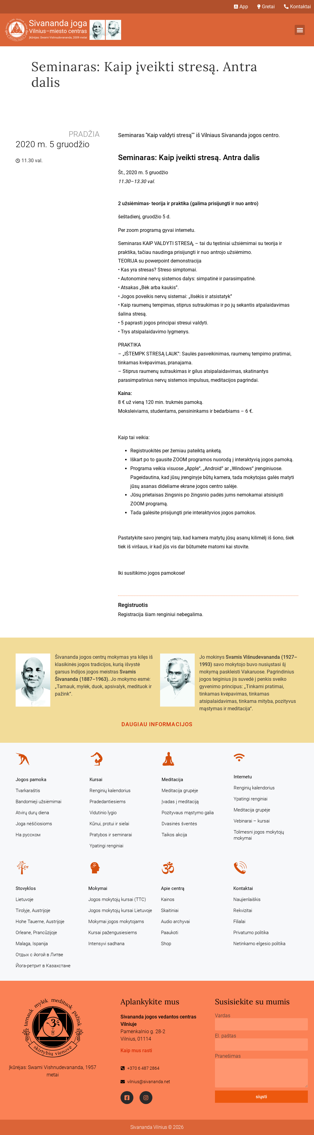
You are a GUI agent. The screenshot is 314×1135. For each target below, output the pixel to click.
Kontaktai (243, 888)
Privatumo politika (251, 932)
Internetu (243, 777)
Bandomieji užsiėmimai (38, 801)
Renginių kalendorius (110, 790)
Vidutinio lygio (103, 812)
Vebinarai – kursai (252, 821)
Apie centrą (172, 888)
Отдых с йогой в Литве (39, 954)
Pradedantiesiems (108, 801)
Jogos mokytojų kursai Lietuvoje (120, 910)
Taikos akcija (174, 835)
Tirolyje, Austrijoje (33, 910)
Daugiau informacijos (157, 724)
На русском (28, 835)
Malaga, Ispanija (32, 943)
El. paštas (225, 1035)
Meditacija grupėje (180, 790)
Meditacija (172, 779)
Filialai (239, 921)
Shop (166, 943)
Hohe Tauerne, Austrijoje (40, 921)
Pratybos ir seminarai (111, 835)
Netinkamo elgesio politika (259, 943)
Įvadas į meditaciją (180, 801)
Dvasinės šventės (179, 823)
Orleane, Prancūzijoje (36, 932)
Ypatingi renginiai (106, 846)
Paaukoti (169, 932)
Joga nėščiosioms (34, 823)
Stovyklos (26, 888)
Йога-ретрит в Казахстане (43, 965)
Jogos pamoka (31, 779)
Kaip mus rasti (136, 1050)
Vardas (222, 1015)
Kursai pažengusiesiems (112, 932)
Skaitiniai (169, 910)
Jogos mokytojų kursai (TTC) (117, 899)
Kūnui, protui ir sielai (109, 823)
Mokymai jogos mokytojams (116, 921)
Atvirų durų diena (32, 812)
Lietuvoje (24, 899)
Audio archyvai (175, 921)
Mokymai (97, 888)
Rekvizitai (242, 910)
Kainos (167, 899)
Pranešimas (228, 1056)
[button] (300, 30)
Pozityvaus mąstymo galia (188, 812)
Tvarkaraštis (28, 790)
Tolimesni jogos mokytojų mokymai (259, 835)
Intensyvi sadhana (106, 943)
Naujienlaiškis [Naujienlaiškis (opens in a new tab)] (247, 899)
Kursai (96, 779)
